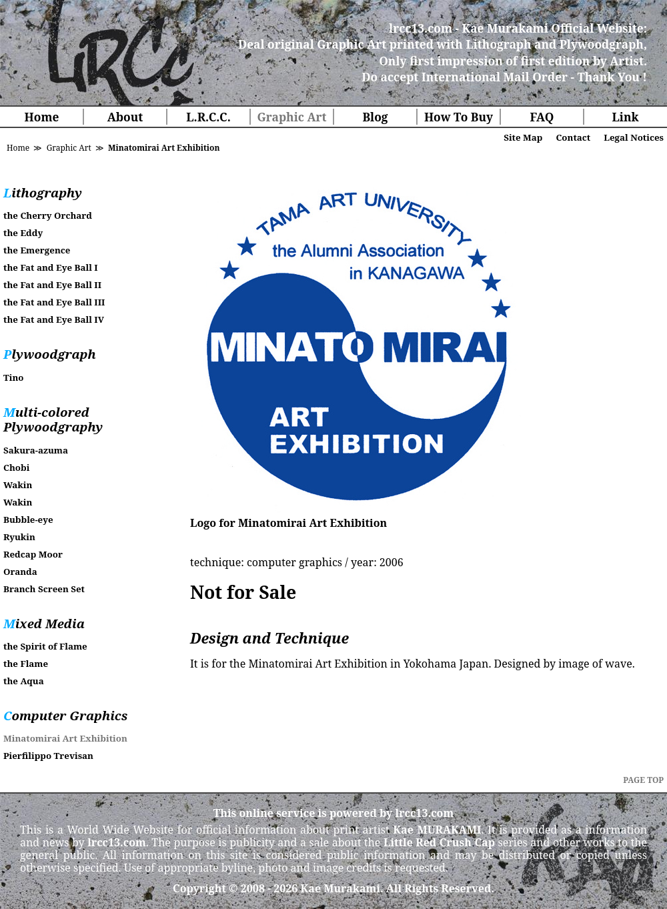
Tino (13, 377)
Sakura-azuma (35, 450)
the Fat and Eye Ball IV (53, 319)
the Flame (25, 664)
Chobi (16, 468)
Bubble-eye (28, 520)
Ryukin (19, 537)
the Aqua (23, 681)
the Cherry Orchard (47, 215)
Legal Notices (634, 137)
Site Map (523, 137)
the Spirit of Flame (45, 646)
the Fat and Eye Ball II (52, 285)
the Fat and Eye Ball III (54, 302)
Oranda (20, 572)
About (125, 117)
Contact (573, 137)
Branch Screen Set (44, 589)
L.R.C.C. (208, 117)
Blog (375, 117)
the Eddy (23, 233)
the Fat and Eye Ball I (50, 267)
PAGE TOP (643, 780)
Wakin (17, 485)
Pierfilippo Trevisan (48, 756)
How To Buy (458, 117)
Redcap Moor (33, 554)
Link (625, 117)
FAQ (542, 117)
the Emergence (36, 250)
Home (42, 117)
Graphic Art (291, 117)
